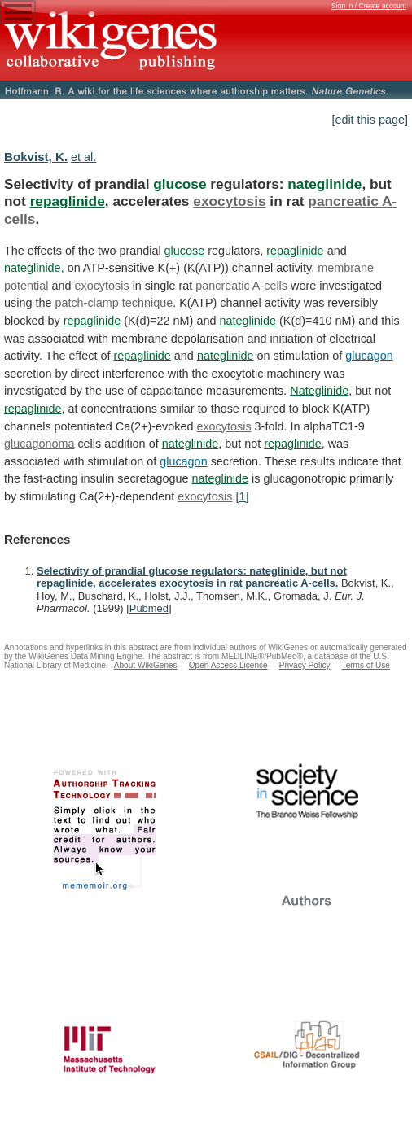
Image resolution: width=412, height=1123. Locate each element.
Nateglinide (319, 390)
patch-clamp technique (114, 302)
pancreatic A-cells (241, 285)
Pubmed (149, 608)
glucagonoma (39, 443)
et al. (83, 157)
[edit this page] (369, 119)
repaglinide (67, 201)
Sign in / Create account (368, 6)
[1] (241, 496)
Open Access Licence (228, 665)
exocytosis (229, 201)
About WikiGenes (146, 665)
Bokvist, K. (36, 157)
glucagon (368, 355)
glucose (179, 184)
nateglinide (324, 184)
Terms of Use (366, 665)
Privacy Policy (305, 665)
